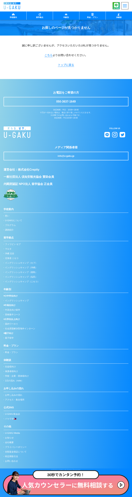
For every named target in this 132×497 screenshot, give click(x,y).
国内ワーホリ (11, 324)
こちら (49, 55)
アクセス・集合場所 (14, 399)
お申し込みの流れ (13, 395)
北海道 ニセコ (11, 258)
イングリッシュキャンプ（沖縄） (21, 267)
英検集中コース (12, 314)
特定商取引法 (11, 456)
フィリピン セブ (13, 244)
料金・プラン (11, 352)
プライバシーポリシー (16, 447)
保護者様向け (11, 371)
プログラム (10, 225)
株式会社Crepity (28, 169)
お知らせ (9, 437)
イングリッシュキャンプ (17, 300)
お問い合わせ (11, 461)
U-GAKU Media (12, 433)
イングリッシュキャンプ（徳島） (21, 272)
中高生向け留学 (12, 310)
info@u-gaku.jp (66, 156)
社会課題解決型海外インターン (20, 328)
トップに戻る (66, 65)
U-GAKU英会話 (12, 414)
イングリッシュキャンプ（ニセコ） (22, 281)
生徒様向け (10, 366)
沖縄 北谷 (9, 253)
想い (7, 216)
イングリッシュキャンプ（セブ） (21, 263)
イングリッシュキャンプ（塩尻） (21, 277)
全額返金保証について (16, 451)
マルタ (8, 249)
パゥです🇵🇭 (10, 418)
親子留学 (9, 338)
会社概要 (9, 442)
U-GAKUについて (13, 220)
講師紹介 (9, 230)
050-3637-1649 (66, 101)
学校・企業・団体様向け (17, 376)
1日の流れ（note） (14, 380)
